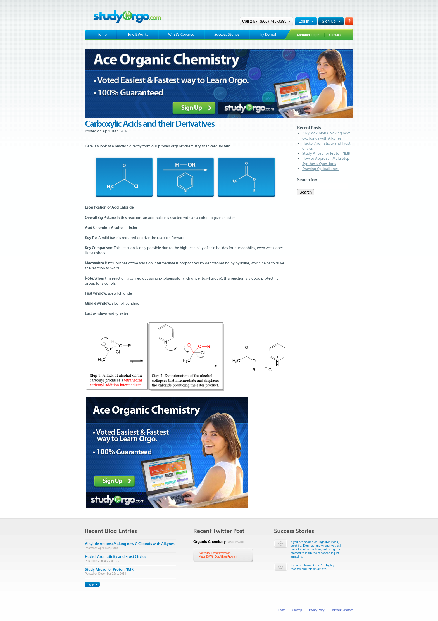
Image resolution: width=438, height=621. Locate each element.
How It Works (137, 34)
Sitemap (297, 610)
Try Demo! (267, 34)
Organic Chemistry (219, 541)
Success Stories (226, 34)
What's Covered (181, 34)
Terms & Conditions (342, 610)
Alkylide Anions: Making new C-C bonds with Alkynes (130, 544)
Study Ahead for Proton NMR (326, 153)
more (90, 584)
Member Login (308, 35)
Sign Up (329, 21)
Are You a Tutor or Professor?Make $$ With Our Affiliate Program (218, 554)
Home (102, 34)
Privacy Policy (316, 610)
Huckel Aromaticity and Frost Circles (115, 557)
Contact (335, 35)
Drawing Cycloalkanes (320, 169)
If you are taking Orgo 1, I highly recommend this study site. (312, 566)
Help (349, 21)
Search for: (307, 179)
